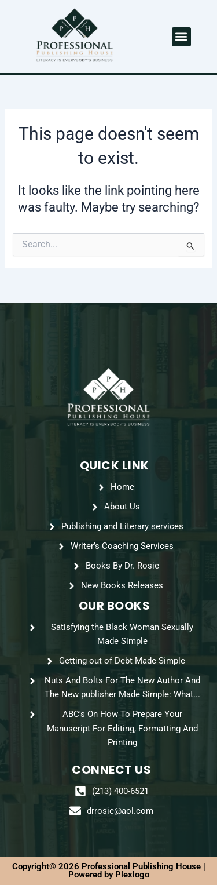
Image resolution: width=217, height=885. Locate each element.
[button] (181, 36)
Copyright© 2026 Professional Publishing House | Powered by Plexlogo (108, 870)
